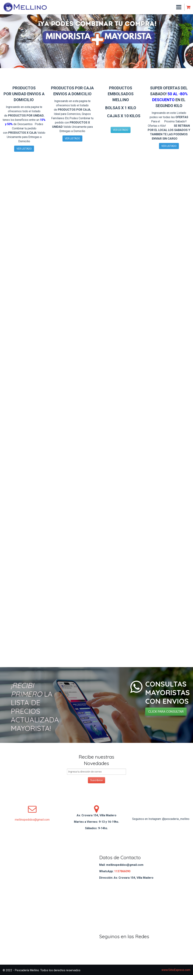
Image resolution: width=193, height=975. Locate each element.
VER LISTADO (24, 148)
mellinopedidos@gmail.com (32, 819)
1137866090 (122, 871)
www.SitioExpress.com (175, 970)
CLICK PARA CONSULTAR (166, 711)
